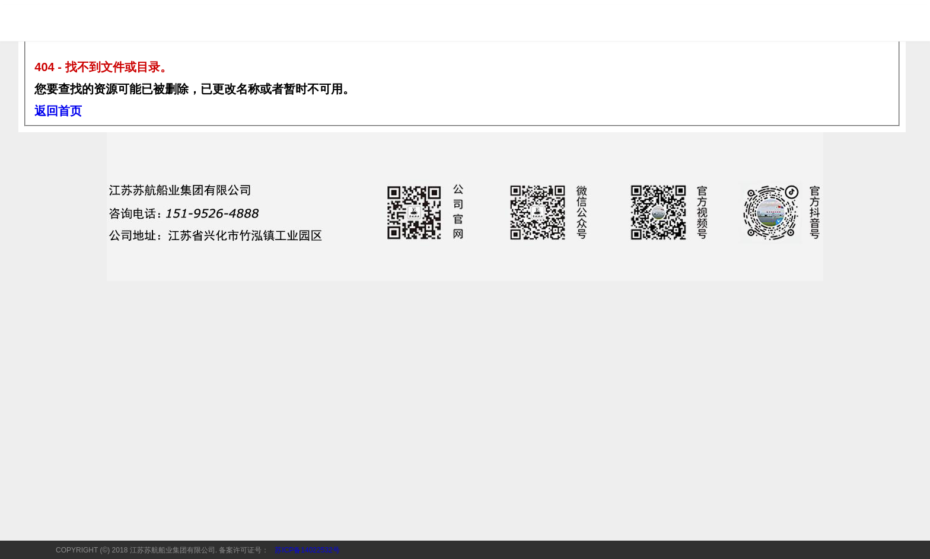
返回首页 (58, 110)
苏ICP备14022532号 (307, 550)
